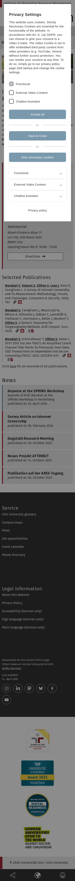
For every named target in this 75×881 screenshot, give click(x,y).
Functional (23, 84)
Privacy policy (37, 210)
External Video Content (32, 92)
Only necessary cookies (37, 157)
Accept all (37, 114)
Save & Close (37, 135)
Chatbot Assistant (28, 101)
